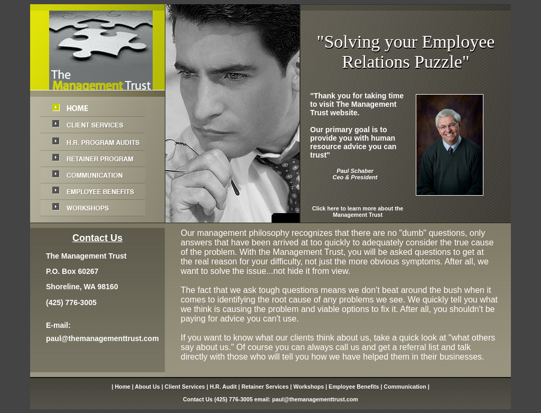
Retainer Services (264, 386)
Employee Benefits (354, 386)
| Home (120, 386)
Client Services (185, 386)
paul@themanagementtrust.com (102, 338)
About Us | (149, 386)
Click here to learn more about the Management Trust (357, 211)
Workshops (308, 386)
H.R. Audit (223, 386)
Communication (405, 386)
